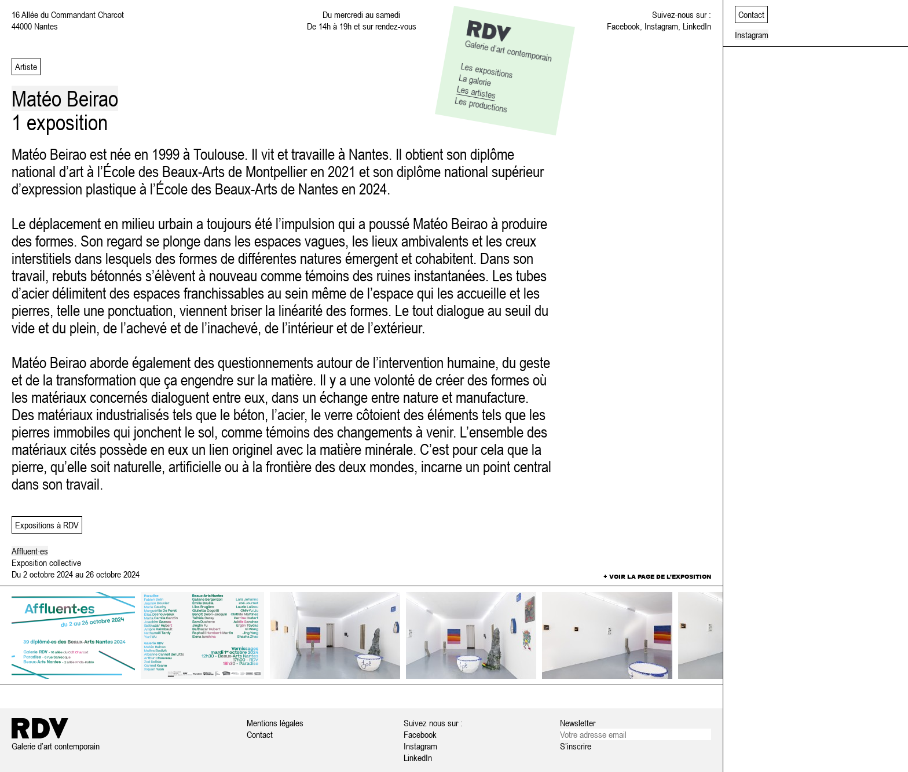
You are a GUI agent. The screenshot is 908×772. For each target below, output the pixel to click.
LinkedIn (697, 26)
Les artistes (476, 92)
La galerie (475, 79)
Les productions (481, 105)
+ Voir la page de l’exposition (657, 576)
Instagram (661, 26)
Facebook (623, 26)
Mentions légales (275, 723)
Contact (260, 734)
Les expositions (487, 70)
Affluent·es (30, 551)
